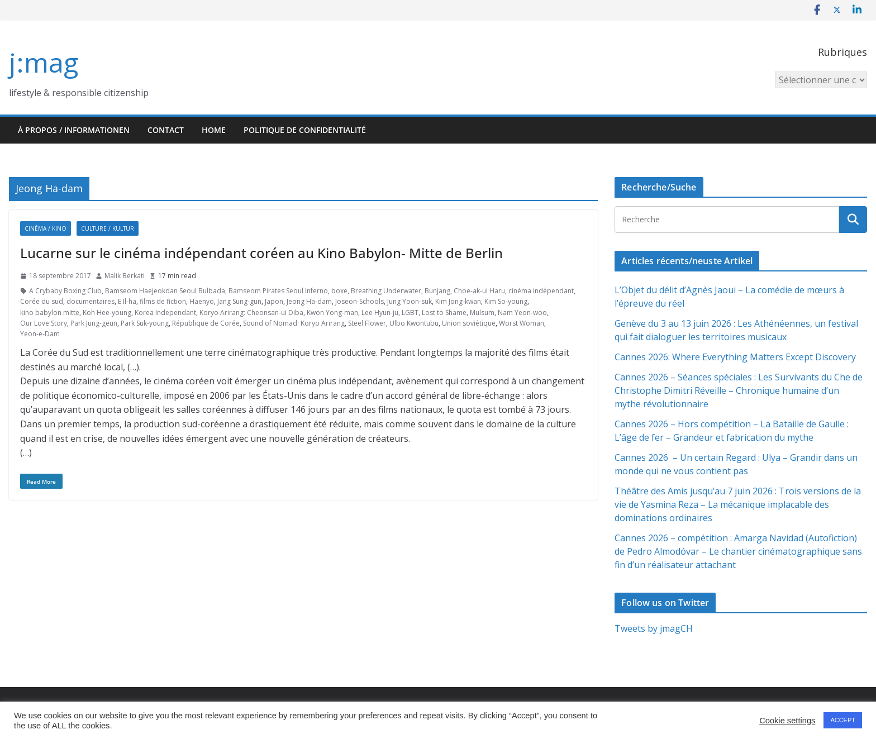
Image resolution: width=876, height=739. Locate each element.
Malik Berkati (124, 275)
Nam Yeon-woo (522, 312)
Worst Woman (521, 323)
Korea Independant (165, 312)
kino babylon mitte (49, 312)
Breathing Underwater (386, 290)
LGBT (410, 312)
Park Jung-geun (93, 323)
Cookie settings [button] (787, 720)
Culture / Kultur (107, 228)
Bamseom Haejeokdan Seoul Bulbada (165, 290)
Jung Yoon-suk (409, 301)
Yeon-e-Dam (40, 333)
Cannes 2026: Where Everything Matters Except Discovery (735, 357)
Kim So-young (505, 301)
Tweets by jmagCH (654, 628)
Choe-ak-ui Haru (479, 290)
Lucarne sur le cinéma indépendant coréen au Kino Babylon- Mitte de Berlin (261, 253)
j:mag (43, 62)
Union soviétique (469, 323)
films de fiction (163, 301)
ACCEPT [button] (842, 720)
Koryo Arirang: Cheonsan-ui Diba (251, 312)
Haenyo (201, 301)
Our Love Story (43, 323)
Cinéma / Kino (45, 228)
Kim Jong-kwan (458, 301)
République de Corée (206, 323)
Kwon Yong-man (332, 312)
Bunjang (437, 290)
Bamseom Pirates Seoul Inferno (278, 290)
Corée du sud (41, 301)
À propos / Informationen (74, 130)
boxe (339, 290)
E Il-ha (127, 301)
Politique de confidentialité (305, 130)
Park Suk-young (145, 323)
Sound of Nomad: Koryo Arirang (294, 323)
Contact (165, 130)
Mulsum (482, 312)
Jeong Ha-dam (309, 301)
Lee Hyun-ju (379, 312)
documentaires (90, 301)
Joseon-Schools (359, 301)
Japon (274, 301)
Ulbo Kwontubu (414, 323)
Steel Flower (367, 323)
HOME (214, 130)
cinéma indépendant (541, 290)
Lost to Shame (444, 312)
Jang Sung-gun (239, 301)
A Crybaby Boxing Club (65, 290)
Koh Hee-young (107, 312)
